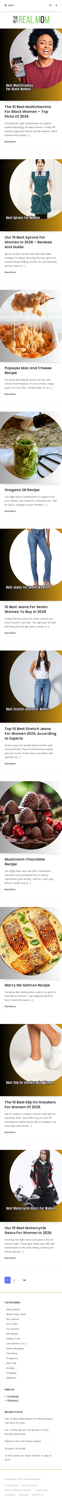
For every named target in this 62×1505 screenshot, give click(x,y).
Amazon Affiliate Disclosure (18, 1490)
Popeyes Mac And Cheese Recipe (28, 370)
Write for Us (37, 1494)
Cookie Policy (41, 1490)
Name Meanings (15, 1348)
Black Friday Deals (16, 1314)
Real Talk (11, 1363)
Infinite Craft (13, 1338)
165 (24, 1280)
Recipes (10, 1367)
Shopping (11, 1372)
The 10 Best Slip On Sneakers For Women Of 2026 (30, 1105)
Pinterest (13, 1400)
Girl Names (12, 1333)
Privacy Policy (11, 1485)
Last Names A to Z (16, 1343)
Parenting (11, 1353)
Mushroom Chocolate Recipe (25, 862)
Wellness (11, 1377)
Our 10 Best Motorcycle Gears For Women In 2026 (28, 1230)
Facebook (13, 1396)
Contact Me (10, 1494)
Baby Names (13, 1309)
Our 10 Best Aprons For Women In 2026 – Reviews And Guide (28, 242)
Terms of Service (29, 1485)
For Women (12, 1328)
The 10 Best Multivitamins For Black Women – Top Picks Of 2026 (28, 111)
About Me (23, 1494)
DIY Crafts (12, 1323)
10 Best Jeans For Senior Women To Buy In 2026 (26, 609)
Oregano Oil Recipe (22, 489)
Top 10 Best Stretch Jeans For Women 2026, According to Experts (30, 733)
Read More (10, 141)
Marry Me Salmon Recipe (27, 985)
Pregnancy (12, 1358)
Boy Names (12, 1319)
